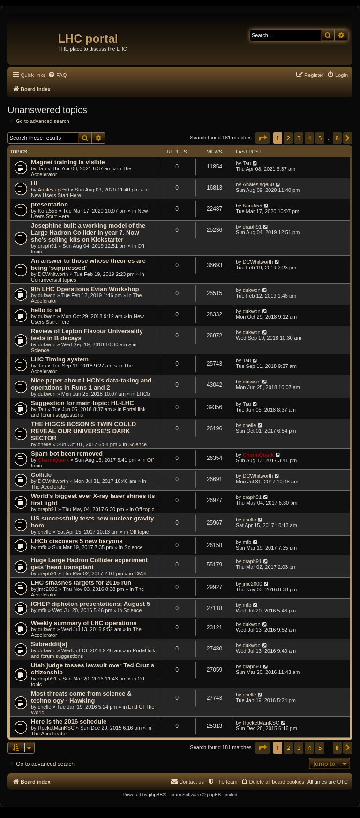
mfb (42, 547)
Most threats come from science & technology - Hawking (81, 697)
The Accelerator (49, 486)
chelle (45, 444)
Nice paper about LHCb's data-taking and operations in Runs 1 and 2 (91, 384)
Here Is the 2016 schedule (68, 721)
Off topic (144, 509)
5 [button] (320, 138)
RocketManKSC (56, 728)
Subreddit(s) (49, 644)
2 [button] (288, 138)
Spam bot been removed (67, 453)
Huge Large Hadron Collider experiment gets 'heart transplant (89, 564)
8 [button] (337, 138)
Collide (41, 474)
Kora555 (48, 211)
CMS (140, 573)
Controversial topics (53, 280)
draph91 (47, 246)
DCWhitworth (53, 274)
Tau (42, 168)
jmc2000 (48, 589)
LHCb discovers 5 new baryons (77, 540)
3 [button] (298, 138)
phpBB (156, 794)
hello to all (46, 309)
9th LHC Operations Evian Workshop (85, 288)
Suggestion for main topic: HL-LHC (82, 402)
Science (40, 350)
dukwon (47, 295)
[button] (262, 138)
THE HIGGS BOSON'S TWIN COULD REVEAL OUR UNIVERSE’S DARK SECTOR (83, 431)
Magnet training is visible (68, 162)
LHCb (143, 394)
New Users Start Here (56, 195)
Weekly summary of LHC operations (83, 623)
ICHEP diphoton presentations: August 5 (90, 603)
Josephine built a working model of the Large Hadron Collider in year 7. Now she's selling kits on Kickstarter (88, 232)
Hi (34, 183)
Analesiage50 (53, 189)
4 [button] (309, 138)
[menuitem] (57, 75)
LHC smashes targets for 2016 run (81, 582)
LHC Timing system (60, 359)
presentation (49, 204)
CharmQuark (53, 460)
